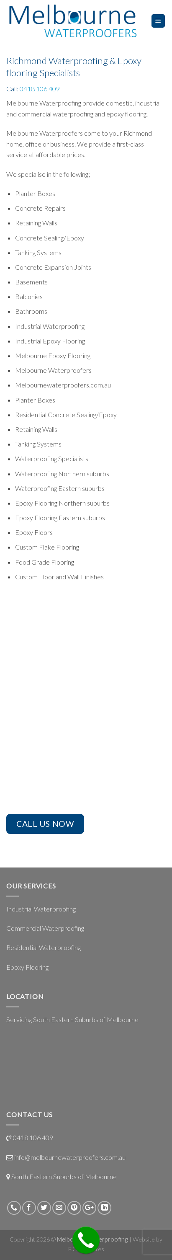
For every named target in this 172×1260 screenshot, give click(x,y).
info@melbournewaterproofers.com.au (70, 1157)
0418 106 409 (40, 89)
